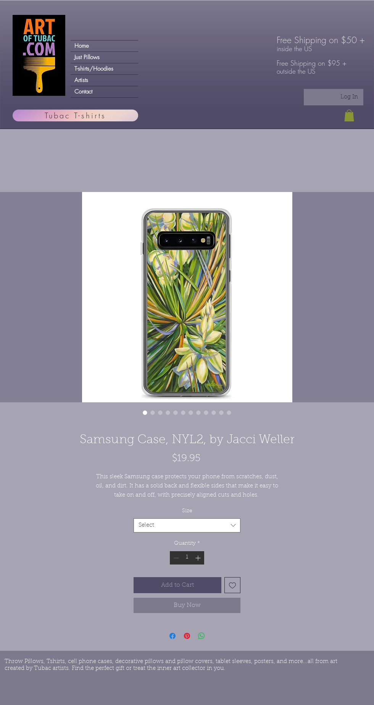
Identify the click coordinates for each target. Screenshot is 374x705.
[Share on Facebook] (172, 635)
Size (187, 511)
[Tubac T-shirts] (75, 115)
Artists (81, 80)
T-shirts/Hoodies (93, 69)
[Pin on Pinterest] (187, 635)
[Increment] (198, 558)
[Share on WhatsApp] (201, 635)
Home (81, 46)
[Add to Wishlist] (232, 585)
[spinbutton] (187, 558)
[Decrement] (175, 558)
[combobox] (187, 525)
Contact (83, 91)
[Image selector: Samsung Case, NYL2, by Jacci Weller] (145, 412)
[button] (349, 115)
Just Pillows (87, 57)
